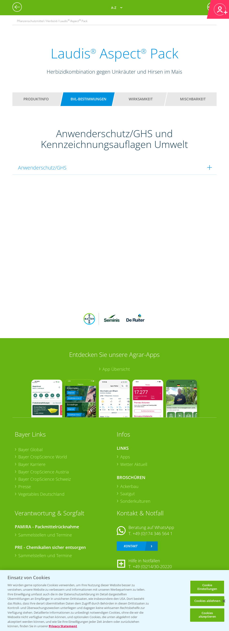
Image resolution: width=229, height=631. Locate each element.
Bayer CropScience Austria (43, 472)
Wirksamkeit (141, 99)
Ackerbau (129, 486)
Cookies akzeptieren (207, 615)
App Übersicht (116, 369)
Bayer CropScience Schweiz (44, 479)
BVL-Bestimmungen (88, 99)
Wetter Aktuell (133, 464)
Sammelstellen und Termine (45, 535)
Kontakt (130, 546)
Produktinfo (36, 99)
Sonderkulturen (135, 501)
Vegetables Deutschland (41, 494)
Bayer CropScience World (42, 457)
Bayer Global (30, 449)
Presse (24, 486)
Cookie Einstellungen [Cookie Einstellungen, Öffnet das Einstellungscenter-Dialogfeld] (207, 587)
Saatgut (127, 493)
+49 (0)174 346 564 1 (153, 533)
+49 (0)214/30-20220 (152, 566)
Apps (125, 457)
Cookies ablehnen (207, 601)
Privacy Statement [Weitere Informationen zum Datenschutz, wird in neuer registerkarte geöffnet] (63, 626)
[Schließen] (224, 601)
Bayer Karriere (31, 464)
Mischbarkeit (193, 99)
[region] (114, 600)
